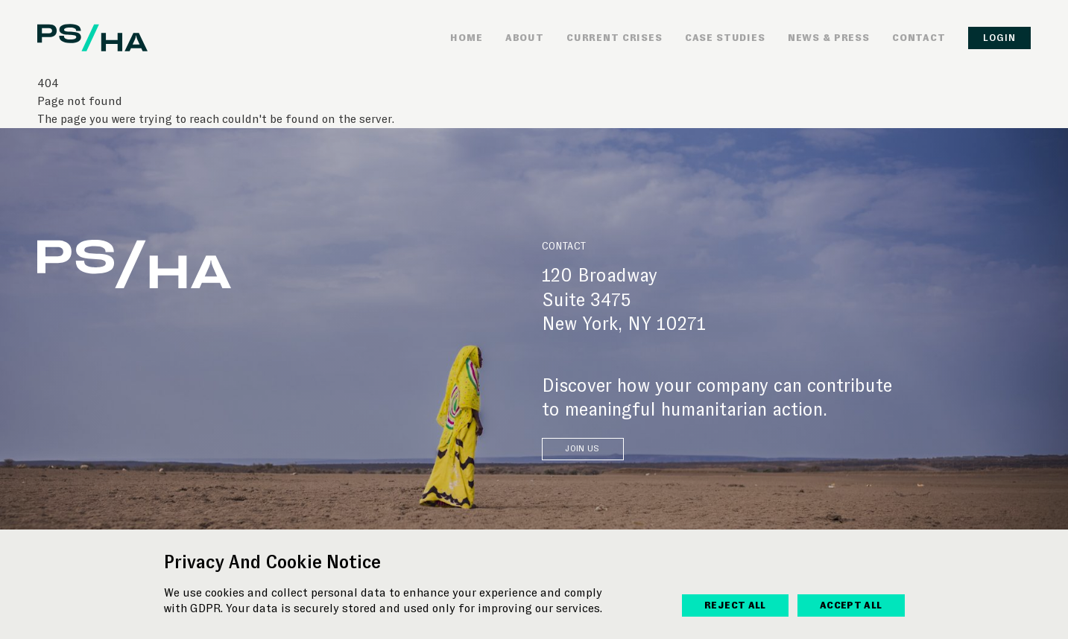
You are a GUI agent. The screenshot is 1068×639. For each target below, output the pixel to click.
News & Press (829, 38)
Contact (919, 38)
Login (999, 38)
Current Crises (614, 38)
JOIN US (582, 449)
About (524, 38)
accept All (851, 605)
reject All (735, 605)
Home (466, 38)
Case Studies (725, 38)
